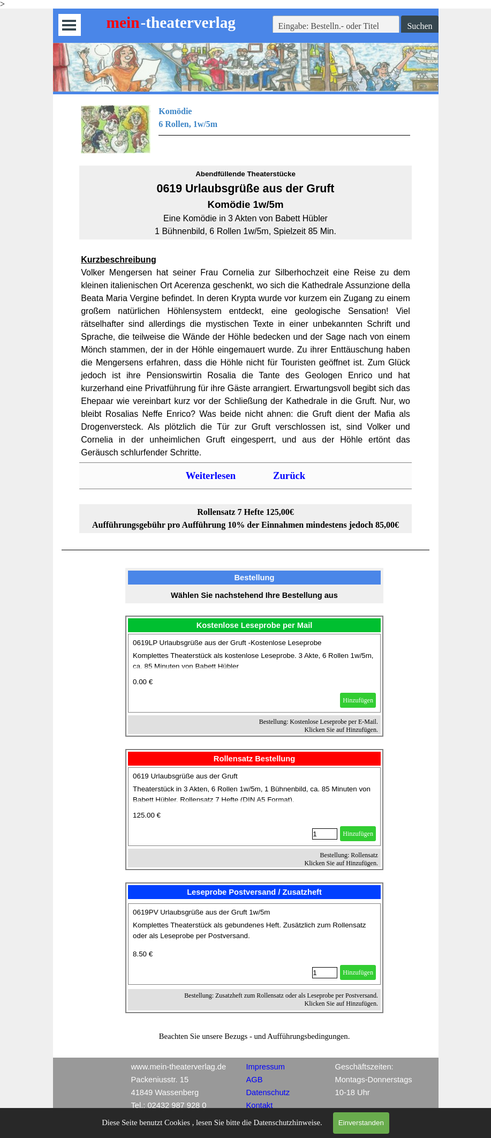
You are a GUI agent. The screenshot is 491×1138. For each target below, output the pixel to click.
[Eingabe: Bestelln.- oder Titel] (336, 26)
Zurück (289, 475)
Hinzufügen (358, 700)
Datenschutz (268, 1092)
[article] (254, 673)
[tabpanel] (245, 129)
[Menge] (324, 834)
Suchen (419, 26)
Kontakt (259, 1105)
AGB (254, 1079)
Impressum (265, 1066)
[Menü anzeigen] (69, 25)
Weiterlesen (211, 475)
